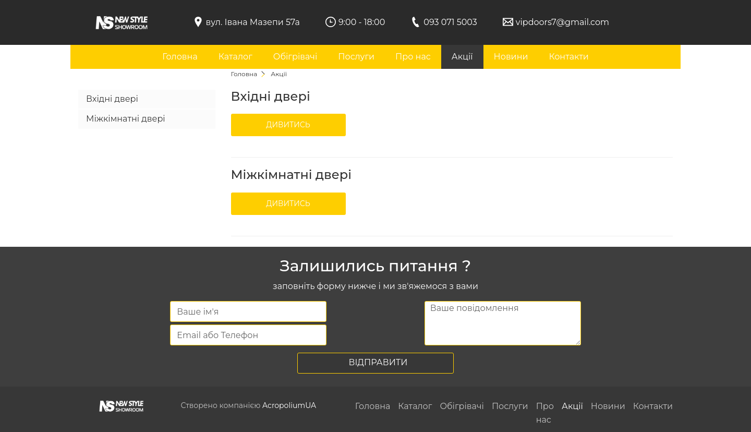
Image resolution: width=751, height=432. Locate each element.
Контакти (568, 57)
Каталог (235, 57)
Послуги (356, 57)
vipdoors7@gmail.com (562, 22)
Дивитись (288, 124)
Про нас (413, 57)
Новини (511, 57)
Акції (462, 57)
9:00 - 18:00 (361, 22)
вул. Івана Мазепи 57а (253, 22)
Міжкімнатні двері (125, 119)
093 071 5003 (450, 22)
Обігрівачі (295, 57)
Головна (180, 57)
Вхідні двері (112, 99)
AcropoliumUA (289, 405)
